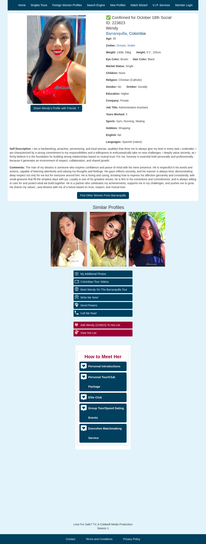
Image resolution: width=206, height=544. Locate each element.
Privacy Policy (131, 539)
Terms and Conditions (99, 539)
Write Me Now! (89, 297)
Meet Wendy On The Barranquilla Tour (103, 289)
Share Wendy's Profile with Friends (55, 108)
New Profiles (118, 5)
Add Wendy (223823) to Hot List (100, 325)
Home (22, 5)
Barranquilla (116, 33)
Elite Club (95, 397)
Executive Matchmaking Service (105, 433)
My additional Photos (93, 273)
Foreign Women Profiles (67, 5)
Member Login (184, 5)
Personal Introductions (104, 366)
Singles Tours (39, 5)
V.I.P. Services (161, 5)
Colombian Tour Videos (94, 281)
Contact (70, 539)
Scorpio (121, 45)
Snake (131, 45)
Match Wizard (139, 5)
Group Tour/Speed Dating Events (106, 412)
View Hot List (88, 332)
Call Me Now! (88, 313)
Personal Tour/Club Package (101, 381)
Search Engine (96, 5)
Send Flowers (88, 305)
